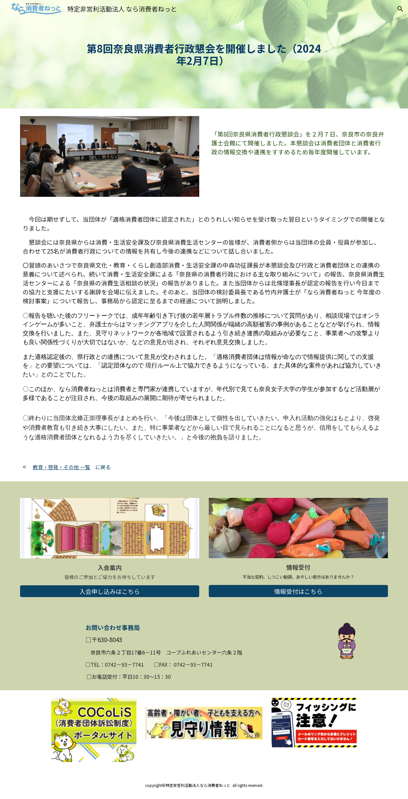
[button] (400, 9)
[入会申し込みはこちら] (109, 591)
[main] (204, 54)
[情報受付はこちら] (298, 591)
